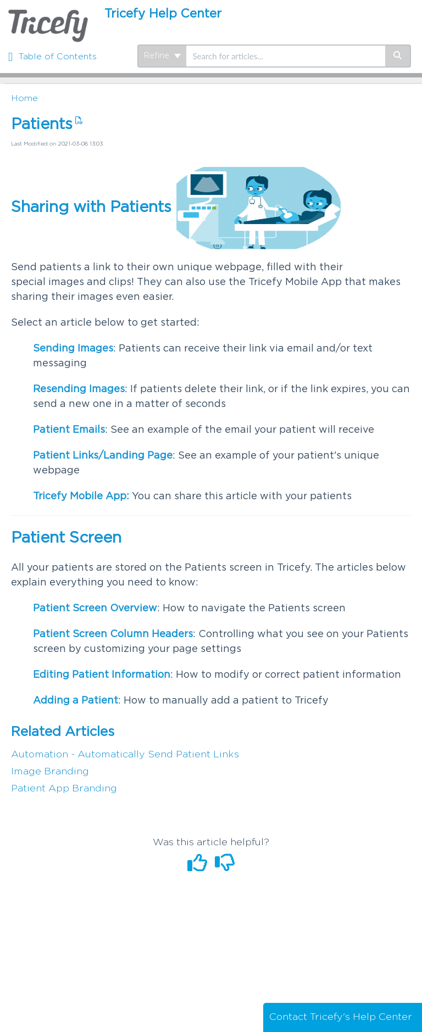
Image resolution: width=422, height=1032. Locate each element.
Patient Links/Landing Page (103, 456)
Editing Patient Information (101, 675)
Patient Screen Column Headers (113, 634)
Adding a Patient (75, 701)
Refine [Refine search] (162, 56)
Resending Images (79, 389)
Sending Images (73, 349)
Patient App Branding (64, 789)
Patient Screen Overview (95, 608)
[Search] (398, 56)
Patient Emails (69, 430)
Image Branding (50, 772)
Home (24, 98)
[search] (286, 56)
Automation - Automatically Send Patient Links (125, 755)
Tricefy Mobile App (79, 496)
